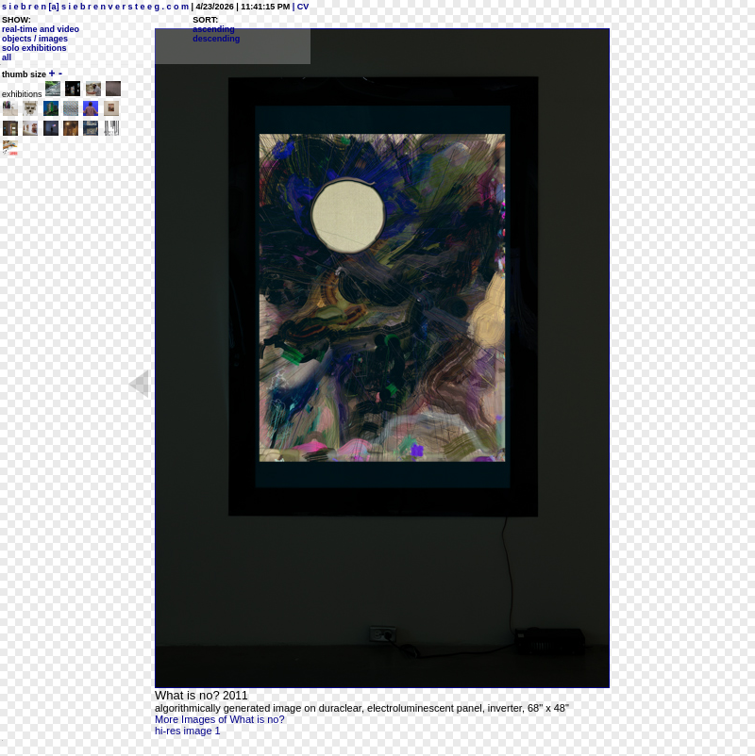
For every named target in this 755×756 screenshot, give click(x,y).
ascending (214, 29)
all (6, 57)
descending (216, 38)
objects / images (35, 38)
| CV (299, 6)
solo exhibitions (34, 48)
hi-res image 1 (188, 730)
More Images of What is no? (220, 719)
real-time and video (40, 29)
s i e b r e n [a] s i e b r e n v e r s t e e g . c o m (95, 6)
